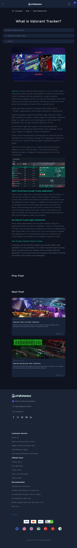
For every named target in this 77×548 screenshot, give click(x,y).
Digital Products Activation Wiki (23, 445)
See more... (17, 506)
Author (9, 41)
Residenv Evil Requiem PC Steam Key (25, 490)
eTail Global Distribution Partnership (25, 453)
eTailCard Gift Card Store (21, 486)
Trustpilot (15, 514)
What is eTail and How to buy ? (23, 441)
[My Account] (69, 3)
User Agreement (17, 466)
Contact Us (19, 411)
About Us (15, 437)
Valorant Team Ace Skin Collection (26, 322)
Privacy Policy (17, 462)
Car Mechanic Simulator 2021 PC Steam (26, 494)
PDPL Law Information (20, 474)
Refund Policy (17, 478)
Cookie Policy (17, 470)
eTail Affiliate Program (20, 449)
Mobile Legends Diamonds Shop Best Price (28, 502)
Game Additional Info (14, 30)
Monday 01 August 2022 (15, 36)
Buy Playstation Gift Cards (21, 498)
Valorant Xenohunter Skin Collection (27, 363)
